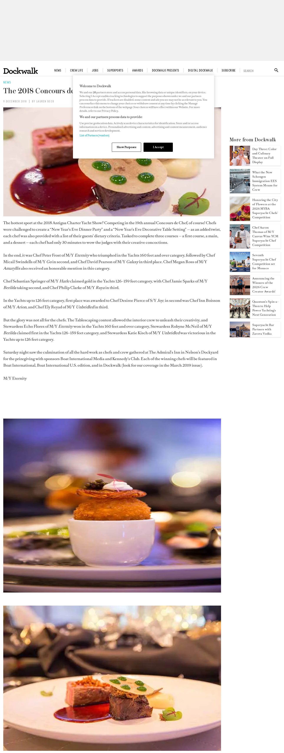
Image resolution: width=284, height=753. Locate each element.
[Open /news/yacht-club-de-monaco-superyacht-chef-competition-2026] (240, 247)
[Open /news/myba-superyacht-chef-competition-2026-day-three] (240, 164)
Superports (115, 70)
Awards (137, 70)
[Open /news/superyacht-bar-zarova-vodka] (240, 336)
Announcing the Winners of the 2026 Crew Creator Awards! (264, 285)
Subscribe (229, 70)
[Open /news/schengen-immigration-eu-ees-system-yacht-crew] (240, 192)
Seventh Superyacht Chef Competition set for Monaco (264, 261)
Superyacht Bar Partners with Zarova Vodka (263, 329)
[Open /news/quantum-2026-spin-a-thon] (240, 317)
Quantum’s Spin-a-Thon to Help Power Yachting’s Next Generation (265, 308)
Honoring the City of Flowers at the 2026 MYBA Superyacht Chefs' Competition (265, 208)
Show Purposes (126, 147)
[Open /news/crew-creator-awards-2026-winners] (240, 293)
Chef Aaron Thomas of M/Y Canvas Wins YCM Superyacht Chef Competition (265, 236)
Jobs (95, 70)
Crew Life (76, 70)
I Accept (158, 147)
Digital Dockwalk (200, 70)
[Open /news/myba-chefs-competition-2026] (240, 219)
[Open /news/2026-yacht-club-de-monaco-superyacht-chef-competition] (240, 270)
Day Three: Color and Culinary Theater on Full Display (264, 155)
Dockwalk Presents (165, 70)
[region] (143, 117)
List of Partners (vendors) (94, 135)
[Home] (20, 70)
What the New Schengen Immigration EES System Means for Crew (265, 181)
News (57, 70)
